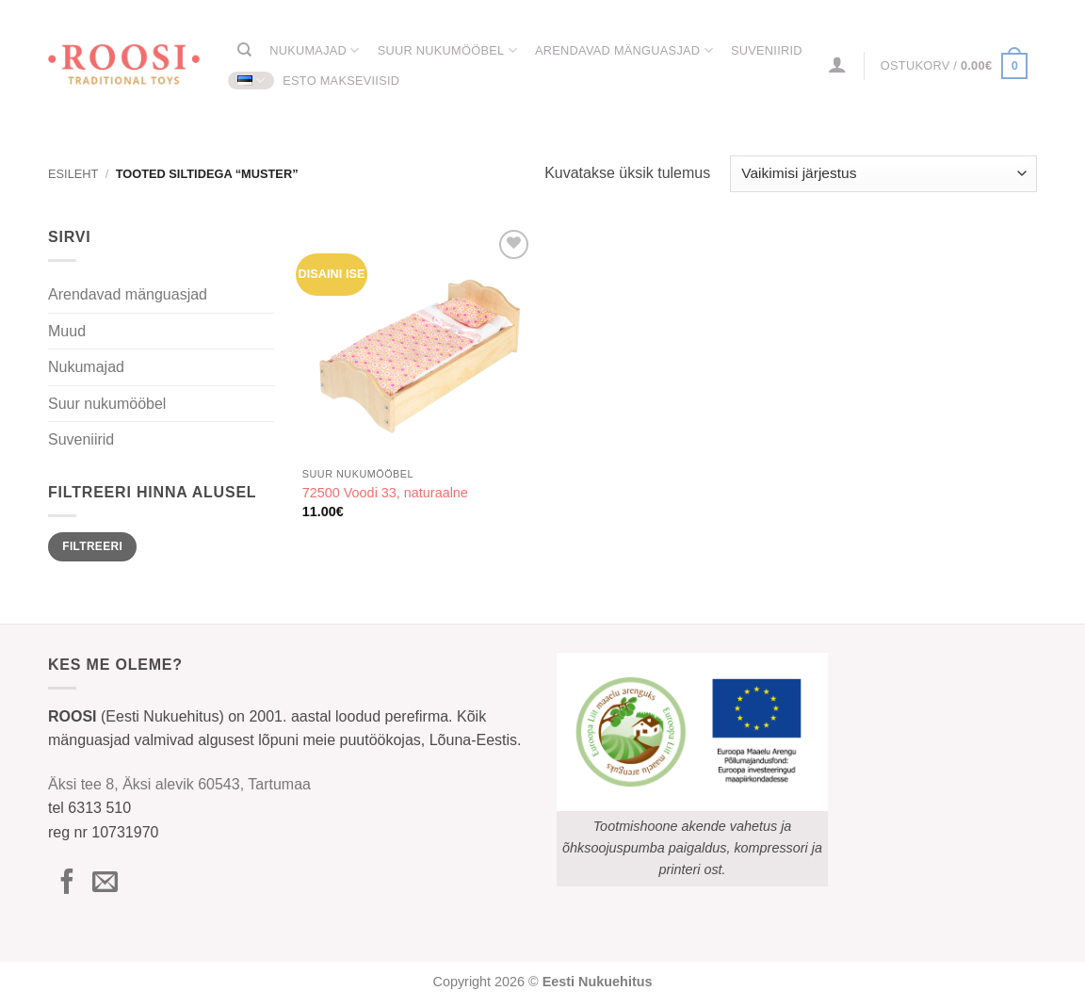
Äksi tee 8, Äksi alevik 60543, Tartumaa (179, 784)
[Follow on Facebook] (67, 883)
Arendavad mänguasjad (624, 50)
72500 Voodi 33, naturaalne (385, 492)
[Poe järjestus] (883, 173)
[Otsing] (244, 49)
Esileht (73, 174)
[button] (837, 64)
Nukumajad (314, 50)
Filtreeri (92, 546)
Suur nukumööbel (447, 50)
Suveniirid (766, 50)
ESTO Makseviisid (341, 80)
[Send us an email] (105, 883)
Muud (67, 331)
